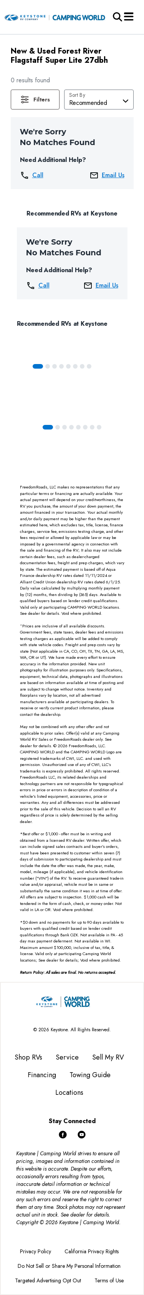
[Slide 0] (38, 366)
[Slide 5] (75, 366)
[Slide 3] (61, 366)
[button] (35, 99)
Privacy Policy (35, 1251)
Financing (42, 1075)
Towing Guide (90, 1075)
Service (67, 1057)
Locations (69, 1092)
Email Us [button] (106, 175)
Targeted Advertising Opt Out (48, 1280)
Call (31, 175)
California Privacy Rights (92, 1251)
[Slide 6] (82, 366)
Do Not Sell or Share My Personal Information (69, 1266)
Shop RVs (28, 1057)
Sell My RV (108, 1057)
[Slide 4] (68, 366)
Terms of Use (109, 1280)
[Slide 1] (47, 366)
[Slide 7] (89, 366)
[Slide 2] (54, 366)
